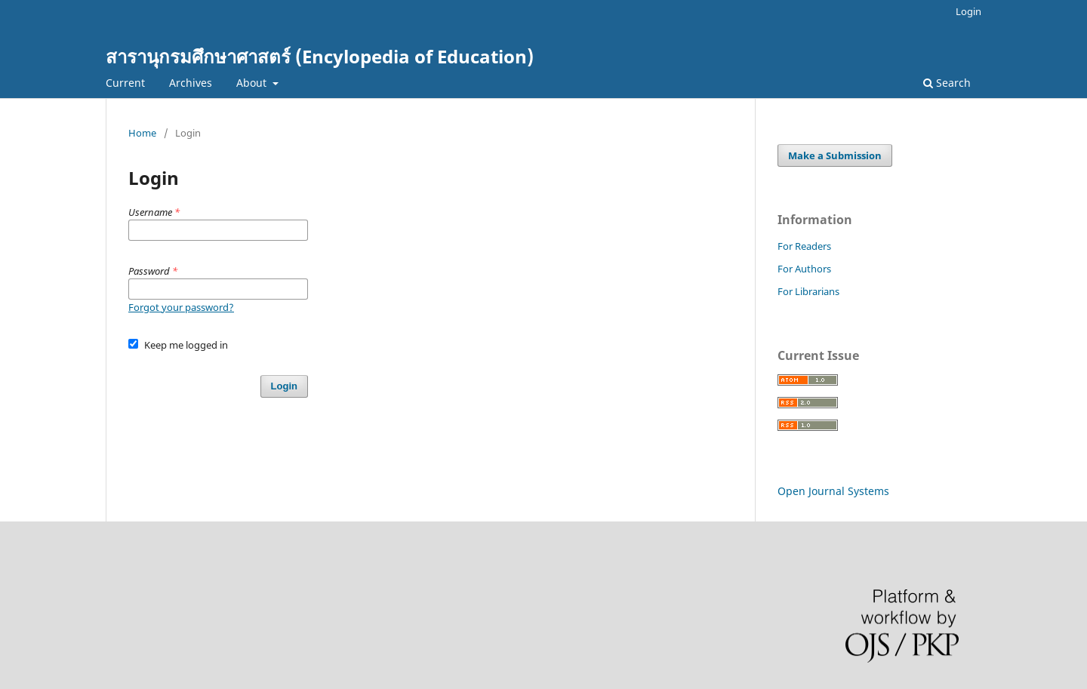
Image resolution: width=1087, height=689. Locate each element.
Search (947, 82)
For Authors (804, 268)
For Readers (804, 246)
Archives (190, 82)
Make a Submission (835, 155)
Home (142, 133)
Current (125, 82)
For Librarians (808, 291)
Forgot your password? (181, 307)
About (252, 82)
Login (968, 11)
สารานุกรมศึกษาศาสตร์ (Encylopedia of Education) (320, 56)
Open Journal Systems (833, 491)
